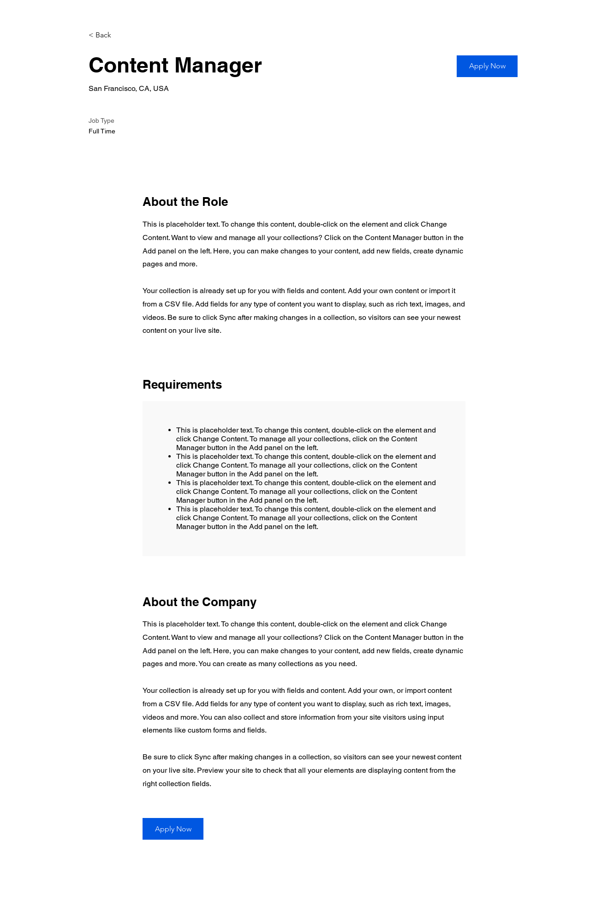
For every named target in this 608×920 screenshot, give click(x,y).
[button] (487, 66)
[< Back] (121, 35)
